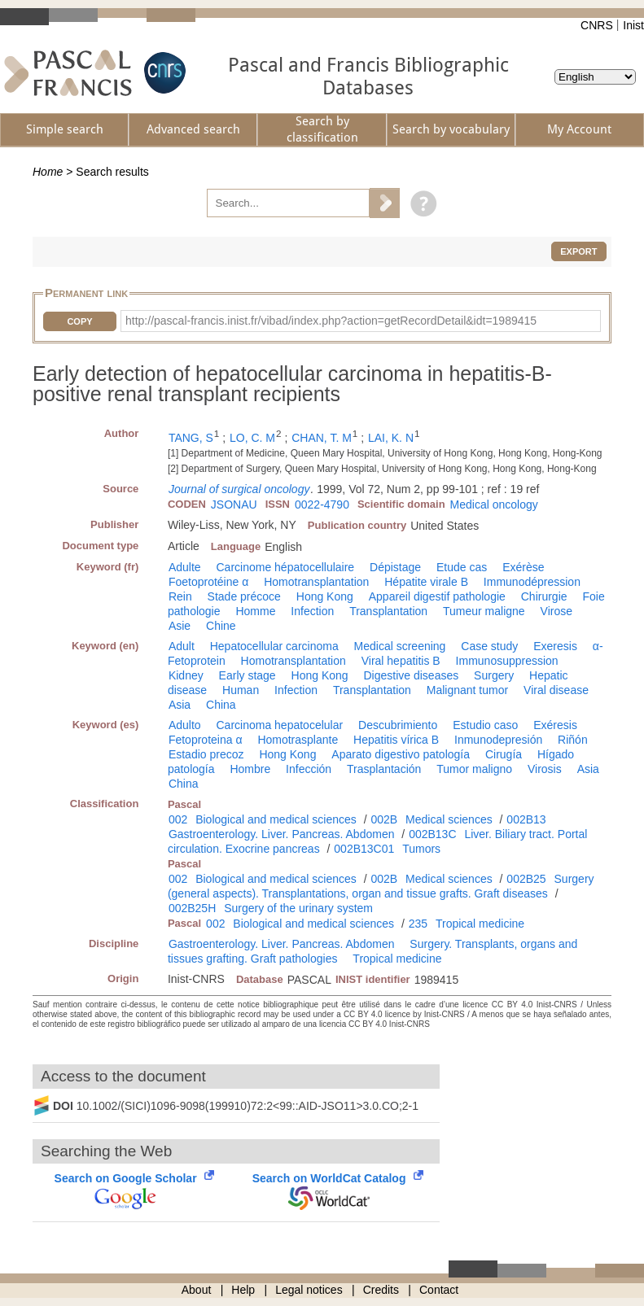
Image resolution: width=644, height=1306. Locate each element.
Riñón (573, 739)
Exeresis (555, 646)
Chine (221, 625)
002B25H (192, 908)
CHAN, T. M (321, 437)
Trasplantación (384, 768)
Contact (438, 1289)
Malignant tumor (467, 690)
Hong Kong (324, 596)
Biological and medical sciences (276, 819)
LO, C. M (252, 437)
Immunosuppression (507, 660)
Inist (633, 25)
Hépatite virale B (426, 581)
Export (578, 251)
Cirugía (503, 754)
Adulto (185, 725)
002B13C (432, 834)
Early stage (247, 675)
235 (418, 923)
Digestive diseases (410, 675)
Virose (556, 611)
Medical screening (400, 646)
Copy (79, 321)
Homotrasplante (297, 739)
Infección (308, 768)
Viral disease (556, 690)
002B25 (525, 878)
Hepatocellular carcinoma (274, 646)
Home (48, 171)
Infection (312, 611)
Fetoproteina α (206, 739)
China (221, 704)
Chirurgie (544, 596)
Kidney (186, 675)
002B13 (525, 819)
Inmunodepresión (498, 739)
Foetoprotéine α (208, 581)
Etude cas (461, 567)
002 (178, 819)
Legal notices (309, 1289)
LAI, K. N (391, 437)
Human (240, 690)
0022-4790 (322, 504)
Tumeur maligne (484, 611)
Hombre (250, 768)
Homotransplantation (316, 581)
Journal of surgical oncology (239, 489)
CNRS (596, 25)
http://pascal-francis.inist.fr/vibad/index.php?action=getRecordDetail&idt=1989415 (331, 320)
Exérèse (523, 567)
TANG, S (191, 437)
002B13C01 (364, 848)
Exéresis (555, 725)
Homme (255, 611)
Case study (489, 646)
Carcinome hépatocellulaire (285, 567)
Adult (182, 646)
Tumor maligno (474, 768)
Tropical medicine (480, 923)
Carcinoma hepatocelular (279, 725)
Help (243, 1289)
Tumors (421, 848)
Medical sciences (449, 819)
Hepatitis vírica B (396, 739)
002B (383, 819)
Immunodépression (532, 581)
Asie (180, 625)
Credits (381, 1289)
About (197, 1289)
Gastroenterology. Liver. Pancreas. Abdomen (282, 834)
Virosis (545, 768)
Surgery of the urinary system (298, 908)
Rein (180, 596)
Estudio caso (485, 725)
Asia (180, 704)
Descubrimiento (397, 725)
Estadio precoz (206, 754)
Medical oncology (494, 504)
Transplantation (388, 611)
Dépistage (395, 567)
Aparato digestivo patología (400, 754)
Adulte (185, 567)
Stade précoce (244, 596)
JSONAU (234, 504)
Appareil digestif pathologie (437, 596)
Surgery (494, 675)
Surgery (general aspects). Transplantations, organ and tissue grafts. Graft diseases (381, 886)
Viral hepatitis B (400, 660)
